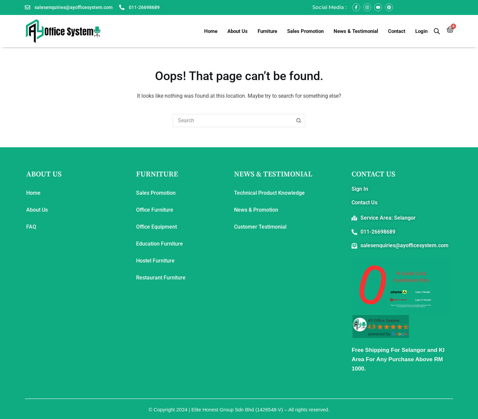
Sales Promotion (305, 31)
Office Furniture (154, 210)
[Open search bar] (437, 31)
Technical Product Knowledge (269, 193)
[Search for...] (232, 120)
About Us (237, 31)
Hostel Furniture (155, 261)
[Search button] (298, 120)
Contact (396, 31)
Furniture (267, 31)
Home (210, 31)
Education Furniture (159, 244)
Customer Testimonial (260, 227)
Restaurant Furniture (161, 277)
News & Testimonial (356, 31)
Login (421, 31)
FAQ (31, 227)
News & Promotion (256, 210)
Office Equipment (156, 227)
